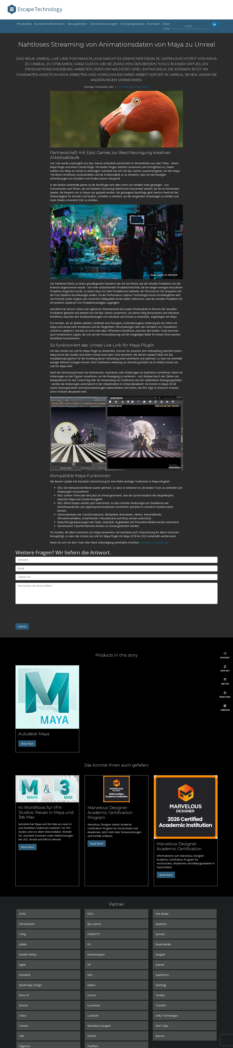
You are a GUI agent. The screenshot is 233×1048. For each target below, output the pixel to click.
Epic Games (94, 924)
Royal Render (163, 944)
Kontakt (153, 24)
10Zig (22, 934)
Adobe (23, 944)
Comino (23, 1025)
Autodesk (24, 975)
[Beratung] (225, 694)
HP (89, 964)
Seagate (160, 954)
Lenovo (91, 995)
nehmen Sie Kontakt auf (154, 542)
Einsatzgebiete (133, 24)
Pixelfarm (92, 1046)
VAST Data (161, 1025)
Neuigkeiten (77, 24)
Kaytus (91, 985)
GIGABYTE (93, 934)
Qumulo (160, 934)
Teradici (160, 995)
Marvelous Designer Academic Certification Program (110, 812)
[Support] (225, 668)
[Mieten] (225, 681)
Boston (23, 1005)
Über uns (166, 26)
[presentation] (43, 614)
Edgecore (24, 1046)
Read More (27, 847)
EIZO (90, 913)
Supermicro (162, 975)
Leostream (93, 1005)
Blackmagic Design (30, 985)
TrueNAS (160, 1005)
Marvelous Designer (99, 1025)
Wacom (160, 1036)
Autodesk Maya (33, 733)
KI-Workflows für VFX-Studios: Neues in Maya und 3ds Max (45, 812)
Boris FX (24, 995)
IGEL (90, 975)
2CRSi (22, 913)
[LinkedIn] (225, 707)
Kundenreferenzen (49, 24)
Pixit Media (161, 913)
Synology (160, 985)
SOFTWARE (123, 86)
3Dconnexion (27, 924)
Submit (22, 626)
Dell (21, 1036)
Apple (22, 964)
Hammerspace (96, 954)
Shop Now (27, 743)
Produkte (24, 24)
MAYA (135, 86)
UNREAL (145, 86)
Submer (160, 964)
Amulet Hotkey (28, 954)
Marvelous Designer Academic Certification (179, 846)
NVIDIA (91, 1036)
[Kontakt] (225, 655)
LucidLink (92, 1015)
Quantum (161, 924)
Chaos (23, 1015)
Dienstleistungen (104, 24)
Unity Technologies (166, 1015)
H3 (89, 944)
